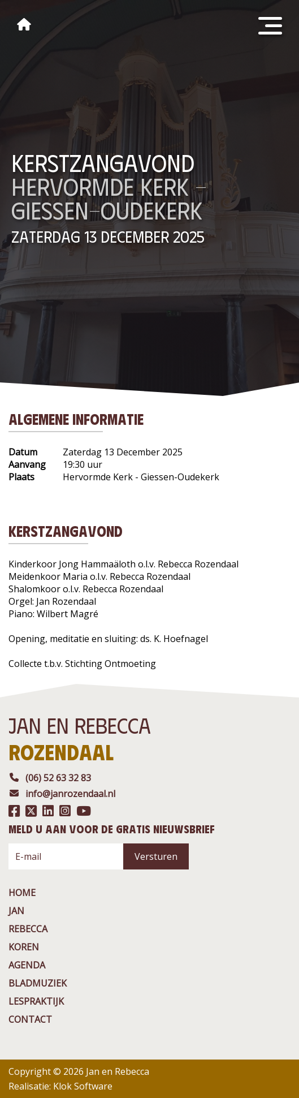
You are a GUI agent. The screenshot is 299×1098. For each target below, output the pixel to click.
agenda (26, 965)
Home (22, 892)
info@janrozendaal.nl (61, 793)
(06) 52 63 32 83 (49, 778)
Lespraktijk (36, 1001)
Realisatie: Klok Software (60, 1086)
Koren (23, 947)
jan (16, 911)
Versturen (156, 856)
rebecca (27, 929)
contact (30, 1019)
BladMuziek (37, 983)
